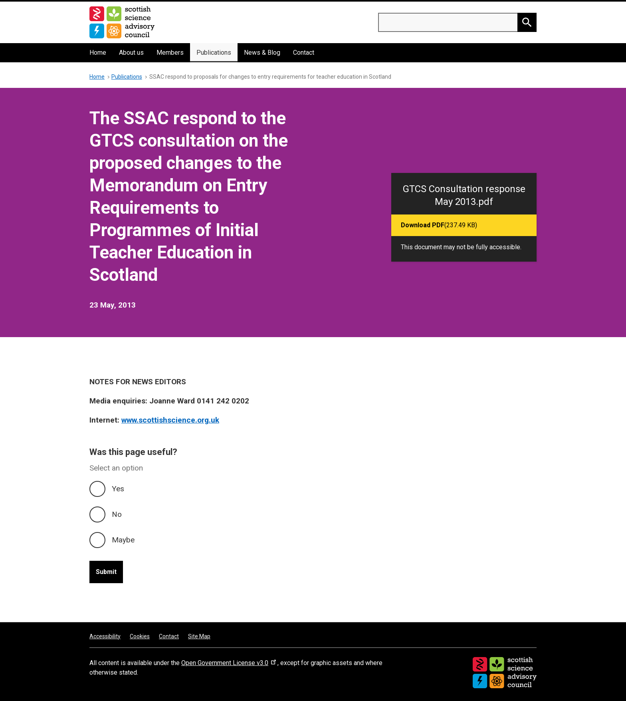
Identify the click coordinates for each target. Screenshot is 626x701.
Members (170, 52)
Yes (118, 488)
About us (131, 52)
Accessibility (105, 636)
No (117, 514)
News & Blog (262, 52)
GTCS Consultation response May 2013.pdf (464, 195)
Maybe (123, 539)
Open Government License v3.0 (229, 663)
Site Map (199, 636)
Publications (213, 52)
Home (97, 52)
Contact (303, 52)
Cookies (140, 636)
